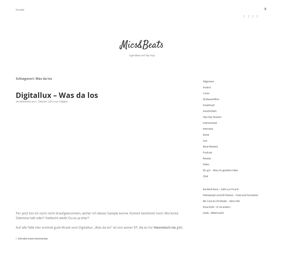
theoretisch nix (165, 215)
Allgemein (208, 69)
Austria (207, 75)
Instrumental (210, 111)
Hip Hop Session (212, 105)
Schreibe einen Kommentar (33, 226)
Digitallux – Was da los (57, 83)
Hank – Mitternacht (213, 201)
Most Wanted (210, 134)
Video (206, 152)
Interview (208, 117)
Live (205, 128)
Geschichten (210, 99)
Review (207, 146)
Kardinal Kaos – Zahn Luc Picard (220, 177)
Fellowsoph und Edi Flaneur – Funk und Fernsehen (230, 183)
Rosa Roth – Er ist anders (216, 195)
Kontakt (20, 9)
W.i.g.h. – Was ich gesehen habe (220, 158)
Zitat (205, 164)
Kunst (206, 123)
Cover (206, 81)
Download (209, 93)
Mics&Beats (142, 33)
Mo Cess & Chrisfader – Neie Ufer (221, 189)
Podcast (207, 140)
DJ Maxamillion (211, 87)
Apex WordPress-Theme (129, 271)
